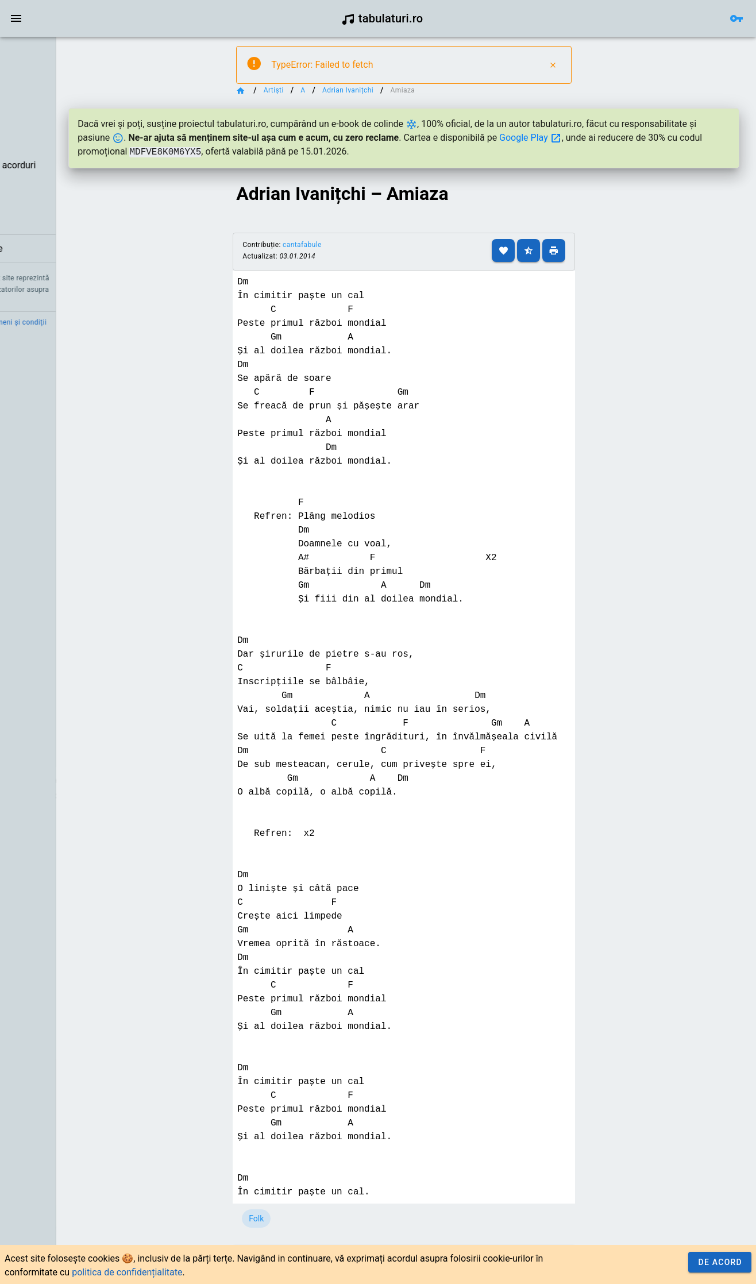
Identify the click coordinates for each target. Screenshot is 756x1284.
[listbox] (73, 152)
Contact (53, 322)
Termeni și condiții (107, 322)
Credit (19, 322)
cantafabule (369, 245)
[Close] (580, 65)
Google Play (695, 137)
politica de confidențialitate (127, 1272)
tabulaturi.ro (382, 18)
